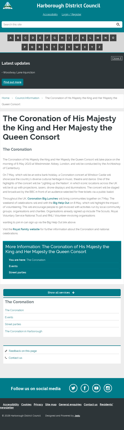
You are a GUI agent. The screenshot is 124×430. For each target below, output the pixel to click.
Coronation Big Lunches (43, 198)
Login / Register (71, 14)
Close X (116, 58)
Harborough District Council (68, 5)
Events (13, 266)
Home (5, 98)
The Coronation (14, 310)
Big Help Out (61, 202)
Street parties (17, 272)
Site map (50, 404)
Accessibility (50, 14)
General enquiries (70, 404)
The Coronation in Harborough (23, 331)
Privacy (38, 404)
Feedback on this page (23, 351)
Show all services (62, 292)
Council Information (27, 98)
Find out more (12, 82)
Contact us (15, 357)
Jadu (77, 415)
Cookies (26, 404)
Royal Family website (26, 229)
